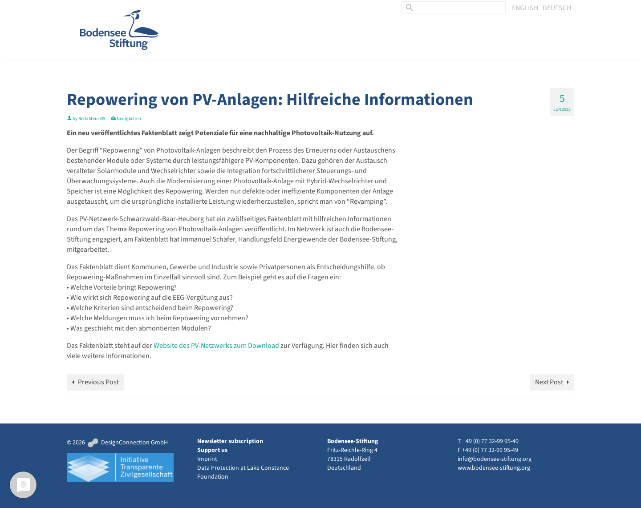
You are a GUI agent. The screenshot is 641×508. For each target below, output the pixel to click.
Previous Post (98, 382)
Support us (212, 450)
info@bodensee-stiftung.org (494, 459)
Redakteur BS (91, 118)
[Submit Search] (408, 7)
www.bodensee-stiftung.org (494, 468)
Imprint (207, 459)
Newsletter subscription (230, 441)
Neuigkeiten (129, 118)
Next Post (549, 382)
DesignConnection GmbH (127, 442)
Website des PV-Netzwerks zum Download (217, 346)
